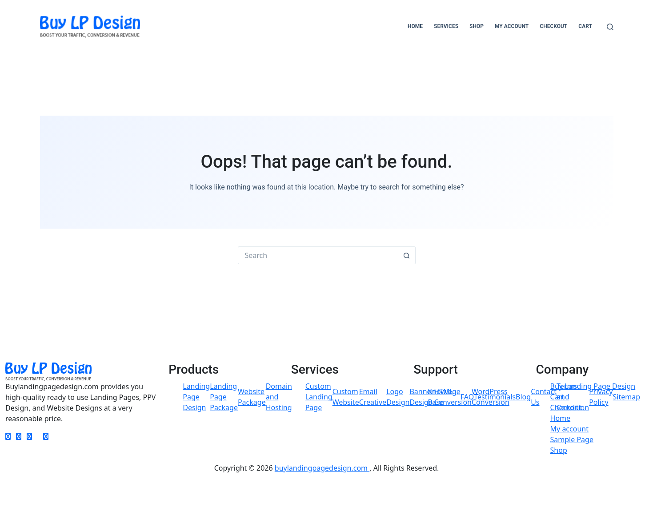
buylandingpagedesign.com (322, 468)
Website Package (252, 397)
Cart (585, 26)
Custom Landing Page (319, 396)
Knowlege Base (444, 397)
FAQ (467, 397)
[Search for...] (318, 255)
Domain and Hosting (279, 396)
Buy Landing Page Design (593, 386)
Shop (476, 26)
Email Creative (372, 397)
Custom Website (346, 397)
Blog (523, 397)
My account (512, 26)
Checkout (553, 26)
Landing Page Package (224, 396)
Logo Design (397, 397)
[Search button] (407, 255)
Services (446, 26)
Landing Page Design (196, 396)
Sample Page (571, 439)
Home (415, 26)
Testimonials (495, 397)
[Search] (610, 27)
